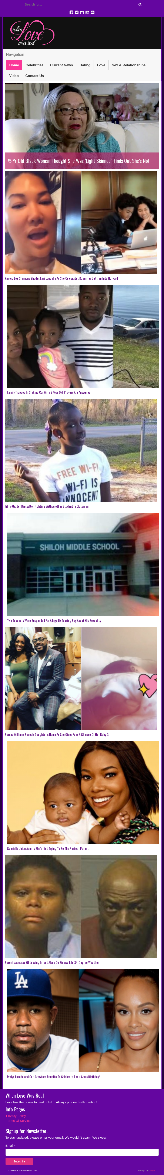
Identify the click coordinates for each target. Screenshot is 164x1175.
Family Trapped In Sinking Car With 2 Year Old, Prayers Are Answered (48, 392)
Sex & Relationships (129, 65)
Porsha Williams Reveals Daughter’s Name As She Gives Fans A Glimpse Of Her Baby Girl (58, 734)
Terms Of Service (18, 1120)
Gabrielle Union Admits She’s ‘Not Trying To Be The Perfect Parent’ (48, 848)
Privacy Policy (16, 1116)
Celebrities (34, 65)
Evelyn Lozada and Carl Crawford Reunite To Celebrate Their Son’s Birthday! (53, 1076)
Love (101, 65)
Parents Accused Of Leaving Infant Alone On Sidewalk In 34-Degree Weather (52, 962)
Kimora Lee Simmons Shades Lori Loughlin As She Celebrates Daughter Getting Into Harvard (61, 278)
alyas (152, 1170)
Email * (11, 1145)
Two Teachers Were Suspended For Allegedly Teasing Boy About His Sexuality (54, 620)
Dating (85, 65)
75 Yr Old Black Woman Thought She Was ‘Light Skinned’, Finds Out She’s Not (78, 160)
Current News (61, 65)
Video (14, 76)
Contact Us (34, 76)
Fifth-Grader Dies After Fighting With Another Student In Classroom (47, 506)
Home (14, 65)
